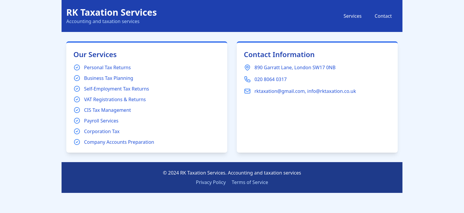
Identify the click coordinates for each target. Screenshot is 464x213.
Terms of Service (250, 182)
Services (353, 16)
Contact (383, 16)
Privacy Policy (211, 182)
